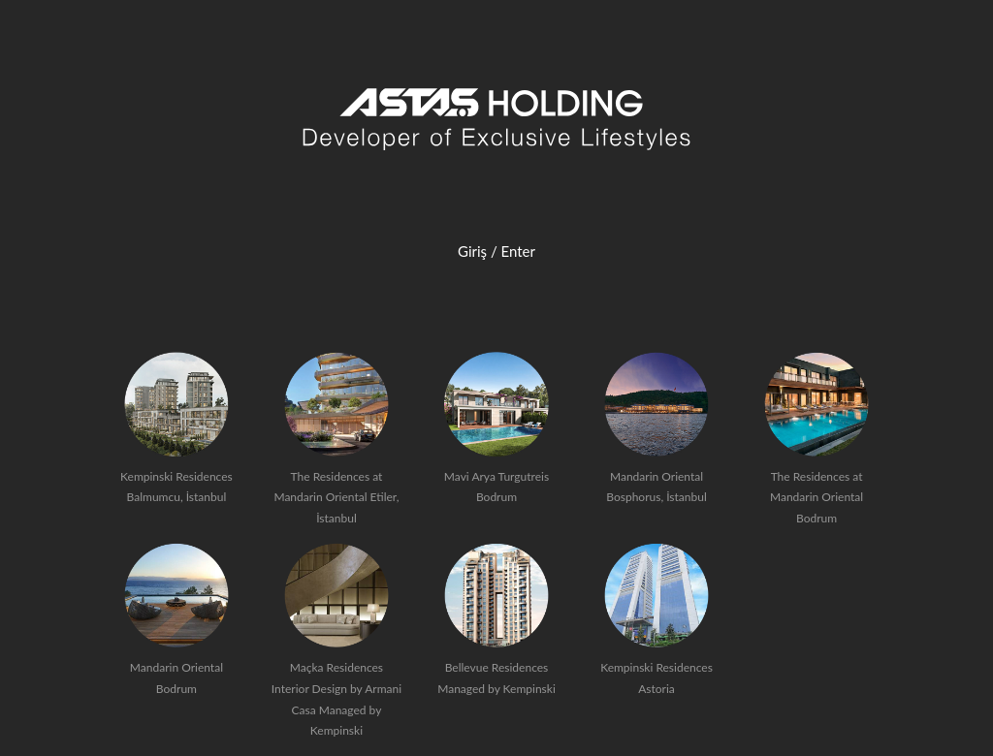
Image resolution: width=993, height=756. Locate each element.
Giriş (472, 251)
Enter (518, 251)
